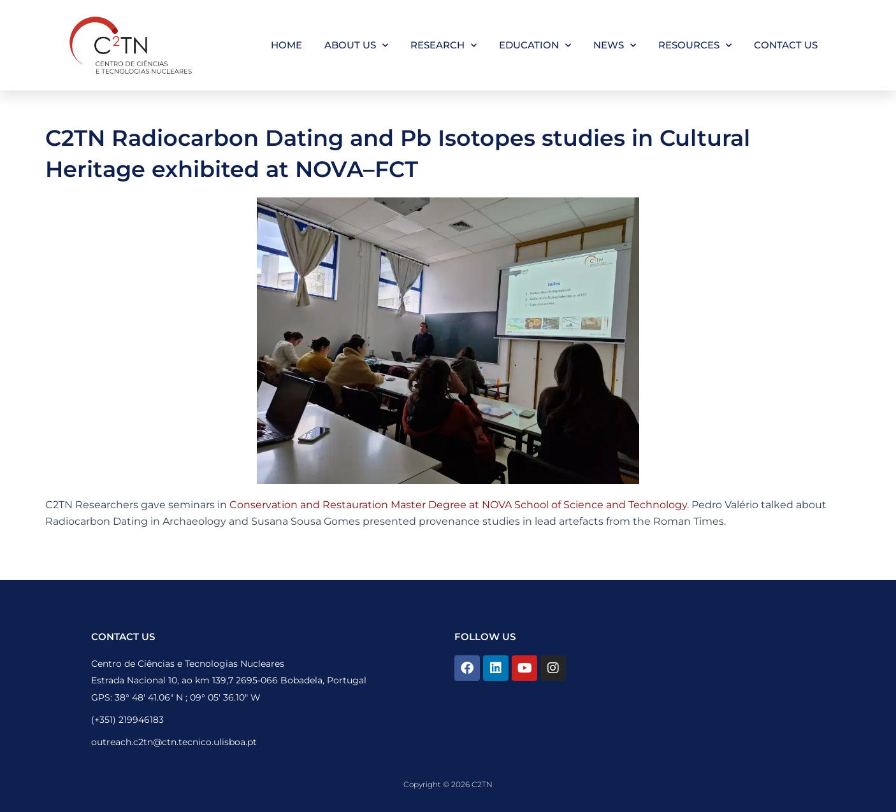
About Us (356, 45)
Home (286, 45)
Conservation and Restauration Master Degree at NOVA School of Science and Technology (458, 505)
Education (535, 45)
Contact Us (786, 45)
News (614, 45)
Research (443, 45)
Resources (695, 45)
